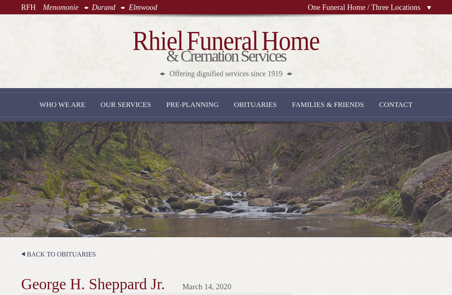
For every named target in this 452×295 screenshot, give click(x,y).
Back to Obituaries (61, 254)
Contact (396, 104)
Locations (429, 8)
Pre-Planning (192, 104)
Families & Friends (328, 104)
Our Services (125, 104)
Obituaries (255, 104)
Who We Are (62, 104)
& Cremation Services (226, 52)
